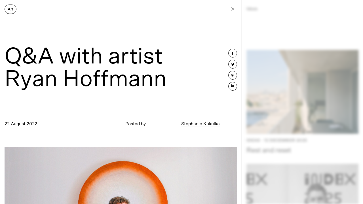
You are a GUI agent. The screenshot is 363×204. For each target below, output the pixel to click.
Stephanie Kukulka (200, 124)
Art (10, 9)
